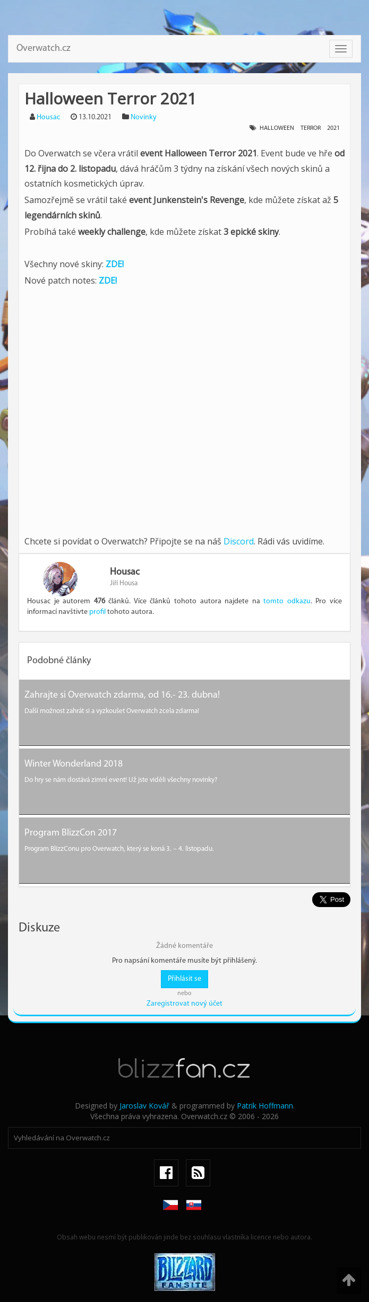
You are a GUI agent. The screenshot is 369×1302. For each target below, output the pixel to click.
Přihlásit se (184, 979)
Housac (48, 117)
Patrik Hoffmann (265, 1106)
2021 (333, 128)
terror (311, 128)
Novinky (144, 117)
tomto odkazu (287, 601)
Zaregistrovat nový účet (184, 1004)
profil (97, 612)
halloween (277, 128)
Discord (239, 541)
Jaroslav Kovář (144, 1106)
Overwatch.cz (43, 48)
